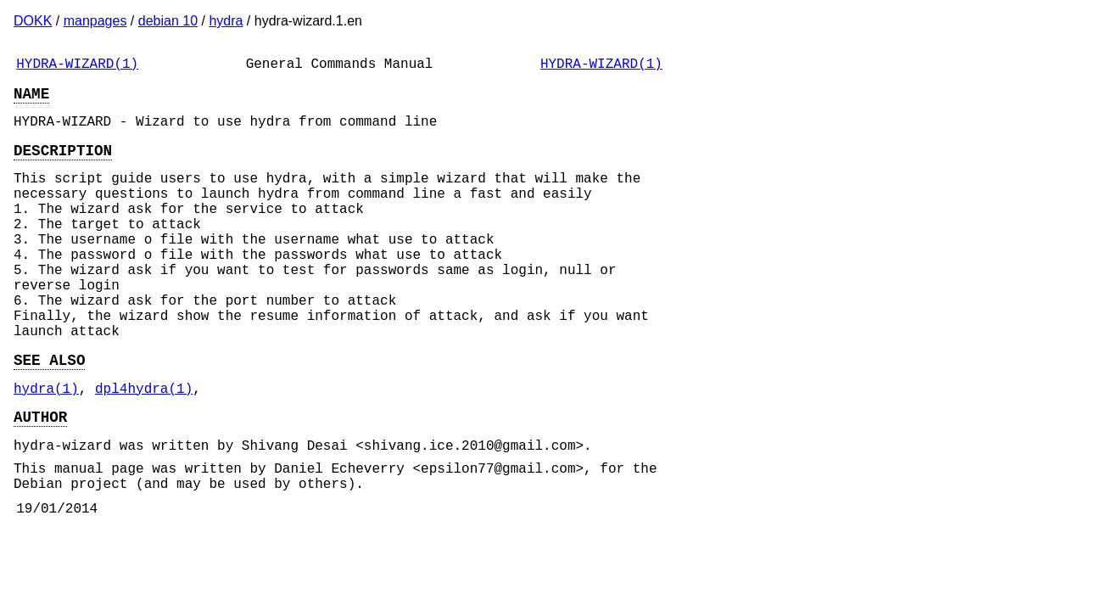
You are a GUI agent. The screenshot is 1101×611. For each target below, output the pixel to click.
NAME (31, 99)
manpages (95, 21)
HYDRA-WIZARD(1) (77, 66)
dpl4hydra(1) (144, 445)
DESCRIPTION (63, 163)
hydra (226, 21)
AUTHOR (40, 477)
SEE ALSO (49, 413)
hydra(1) (46, 445)
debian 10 (168, 21)
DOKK (33, 21)
